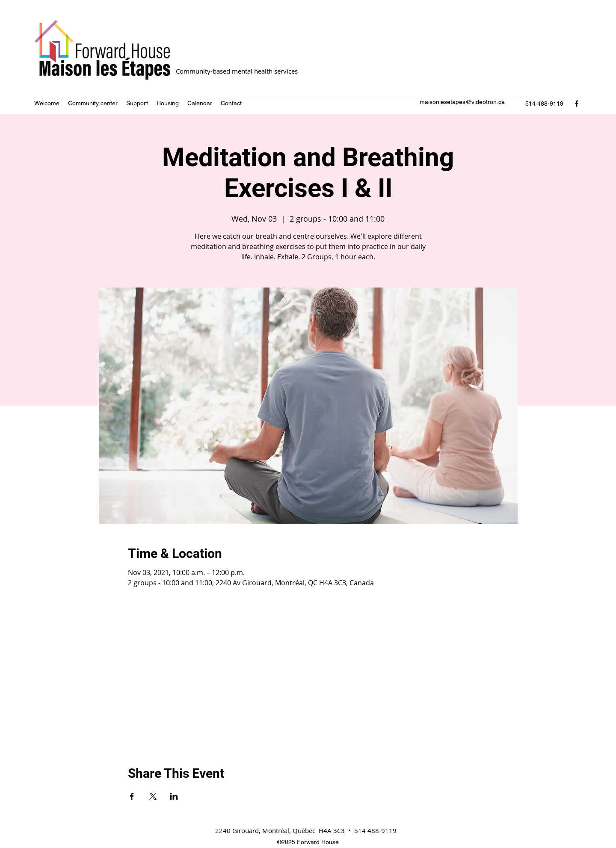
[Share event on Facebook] (132, 796)
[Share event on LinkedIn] (174, 796)
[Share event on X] (153, 796)
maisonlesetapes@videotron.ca (462, 101)
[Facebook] (576, 103)
